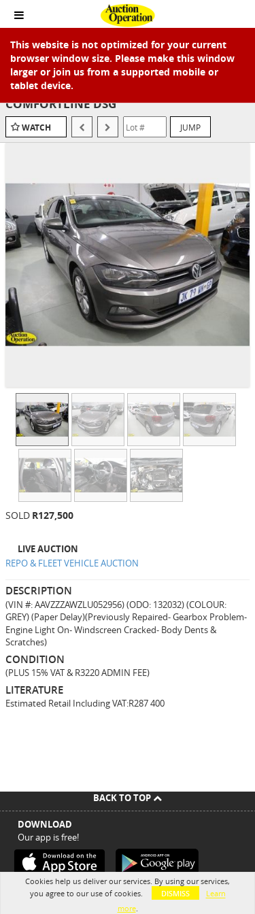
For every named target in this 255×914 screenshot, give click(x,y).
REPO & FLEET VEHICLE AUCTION (72, 563)
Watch (36, 127)
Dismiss (175, 893)
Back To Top (127, 798)
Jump (190, 127)
